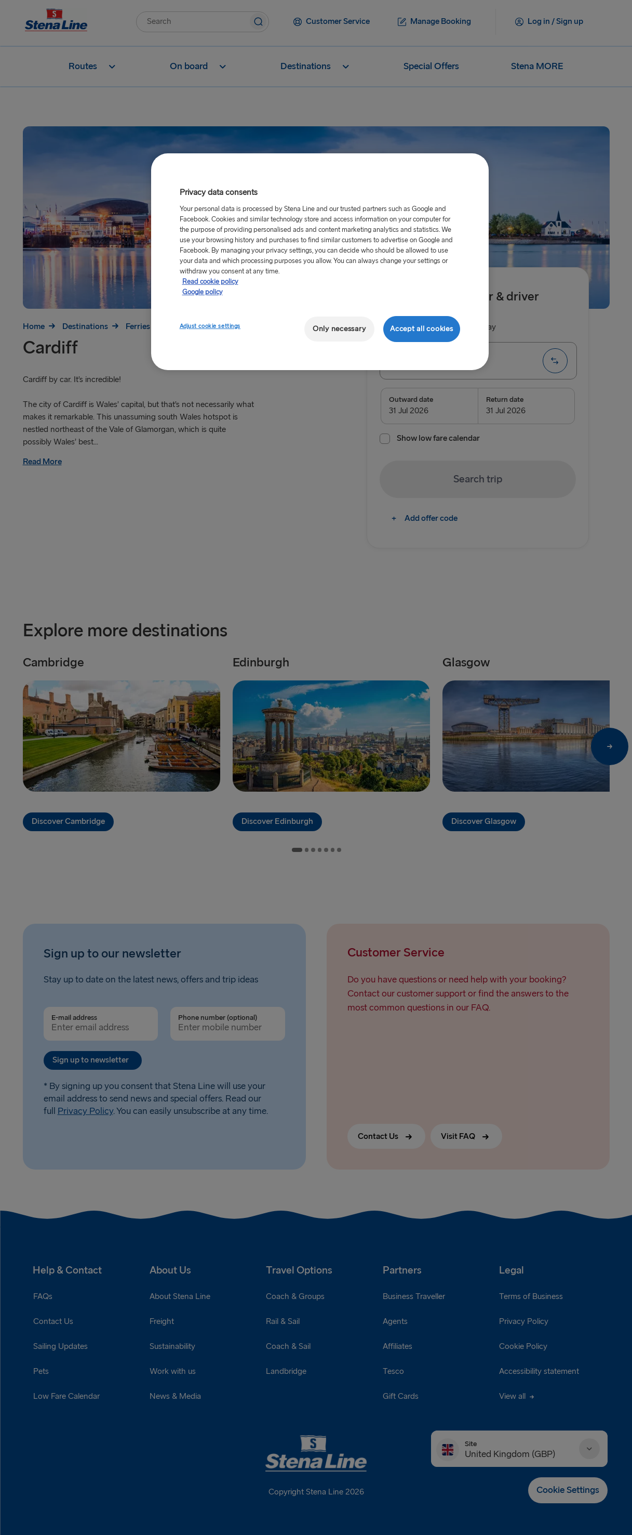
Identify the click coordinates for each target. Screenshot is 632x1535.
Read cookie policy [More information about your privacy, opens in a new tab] (210, 282)
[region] (320, 261)
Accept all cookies (421, 328)
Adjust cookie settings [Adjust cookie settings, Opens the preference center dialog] (210, 326)
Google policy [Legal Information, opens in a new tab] (202, 292)
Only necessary (339, 328)
